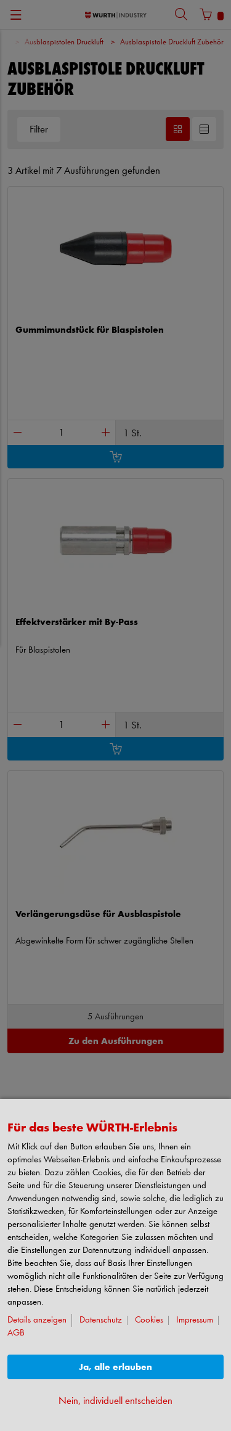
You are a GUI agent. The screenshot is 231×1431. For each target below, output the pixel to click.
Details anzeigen (37, 1320)
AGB (16, 1333)
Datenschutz (100, 1320)
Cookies (149, 1320)
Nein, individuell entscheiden (115, 1401)
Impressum (194, 1320)
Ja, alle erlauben (115, 1367)
